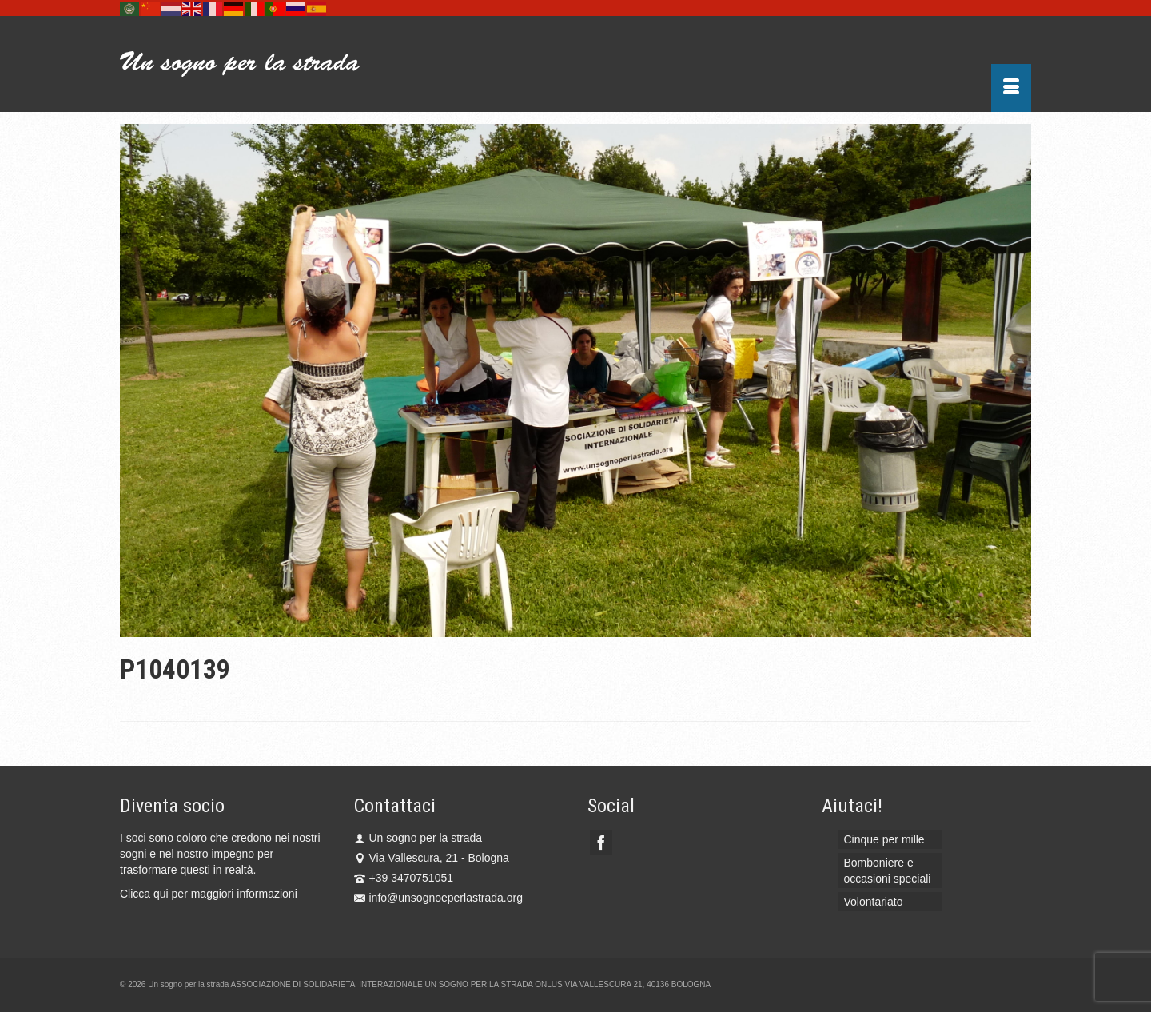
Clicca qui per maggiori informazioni (208, 893)
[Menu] (1011, 88)
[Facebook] (601, 842)
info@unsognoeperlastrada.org (438, 897)
